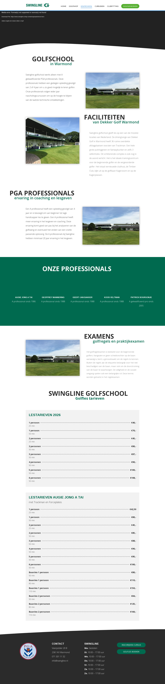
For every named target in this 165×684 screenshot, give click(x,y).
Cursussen (99, 6)
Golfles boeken (130, 6)
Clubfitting (112, 6)
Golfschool (86, 6)
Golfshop (73, 6)
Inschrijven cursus (131, 645)
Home (63, 6)
